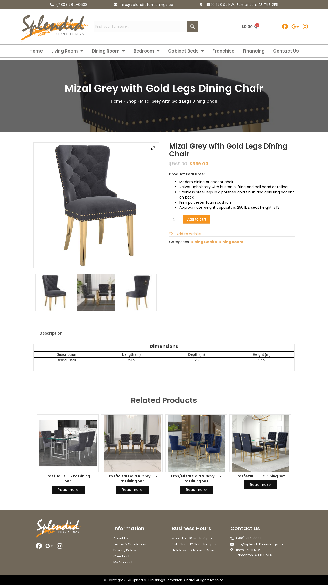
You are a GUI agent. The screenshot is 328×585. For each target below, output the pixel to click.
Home (36, 51)
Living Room (67, 51)
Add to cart (196, 219)
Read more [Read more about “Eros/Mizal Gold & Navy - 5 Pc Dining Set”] (196, 489)
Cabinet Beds (186, 51)
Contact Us (286, 51)
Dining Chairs (204, 241)
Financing (254, 51)
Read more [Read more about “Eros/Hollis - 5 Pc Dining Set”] (68, 489)
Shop (131, 101)
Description (51, 333)
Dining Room (108, 51)
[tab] (51, 333)
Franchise (223, 51)
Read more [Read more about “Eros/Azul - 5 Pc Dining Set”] (260, 484)
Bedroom (147, 51)
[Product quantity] (175, 219)
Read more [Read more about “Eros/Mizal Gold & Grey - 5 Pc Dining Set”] (132, 489)
